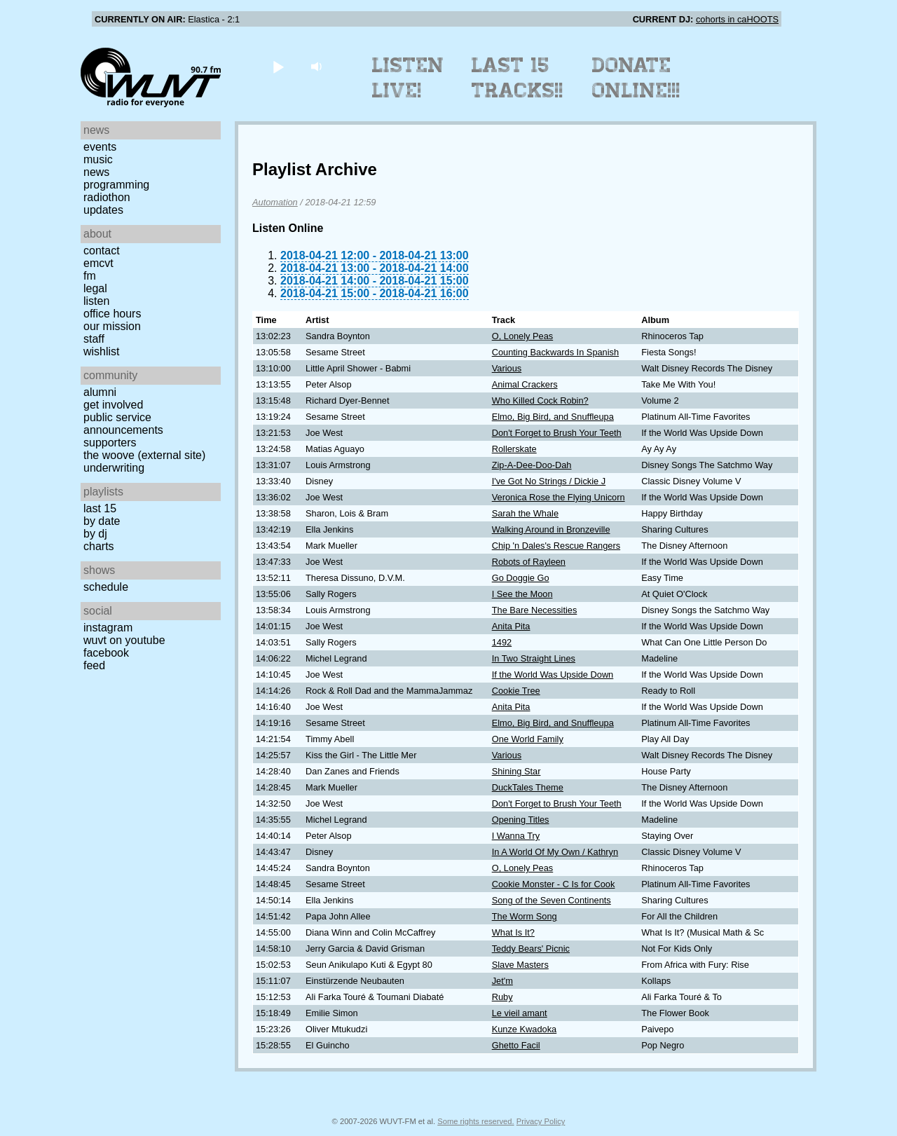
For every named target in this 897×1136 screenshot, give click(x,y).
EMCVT (98, 263)
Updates (103, 210)
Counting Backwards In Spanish (555, 352)
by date (101, 521)
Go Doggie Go (520, 578)
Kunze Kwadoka (524, 1029)
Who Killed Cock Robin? (540, 400)
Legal (95, 288)
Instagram (107, 628)
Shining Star (516, 771)
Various (506, 368)
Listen (96, 301)
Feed (94, 665)
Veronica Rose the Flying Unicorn (558, 497)
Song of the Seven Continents (551, 900)
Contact (101, 250)
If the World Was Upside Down (553, 674)
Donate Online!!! (636, 78)
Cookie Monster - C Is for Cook (553, 884)
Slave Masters (520, 964)
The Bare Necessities (534, 610)
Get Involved (113, 405)
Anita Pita (511, 626)
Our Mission (112, 326)
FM (89, 276)
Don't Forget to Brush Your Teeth (557, 432)
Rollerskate (514, 449)
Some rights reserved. (475, 1121)
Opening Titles (520, 819)
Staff (93, 339)
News (96, 172)
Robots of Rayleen (529, 561)
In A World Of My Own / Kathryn (555, 852)
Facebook (106, 653)
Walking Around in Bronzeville (551, 529)
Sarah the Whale (525, 513)
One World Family (527, 739)
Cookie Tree (516, 690)
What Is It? (513, 932)
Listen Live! (408, 78)
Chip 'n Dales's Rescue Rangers (556, 545)
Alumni (99, 392)
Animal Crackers (525, 384)
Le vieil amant (519, 1013)
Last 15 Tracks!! (517, 78)
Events (99, 147)
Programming (116, 185)
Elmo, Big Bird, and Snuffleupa (553, 416)
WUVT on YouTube (124, 640)
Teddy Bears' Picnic (531, 948)
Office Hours (112, 314)
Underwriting (113, 468)
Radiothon (106, 197)
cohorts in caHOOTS (737, 19)
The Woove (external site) (144, 455)
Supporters (110, 443)
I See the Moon (522, 594)
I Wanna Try (516, 835)
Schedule (105, 587)
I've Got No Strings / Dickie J (548, 481)
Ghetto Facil (516, 1045)
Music (98, 159)
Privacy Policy (541, 1121)
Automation (275, 202)
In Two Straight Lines (533, 658)
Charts (98, 546)
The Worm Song (524, 916)
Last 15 (99, 508)
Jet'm (502, 981)
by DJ (95, 534)
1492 (502, 642)
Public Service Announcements (123, 423)
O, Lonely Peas (523, 336)
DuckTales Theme (527, 787)
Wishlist (101, 351)
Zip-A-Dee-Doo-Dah (532, 465)
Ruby (502, 997)
